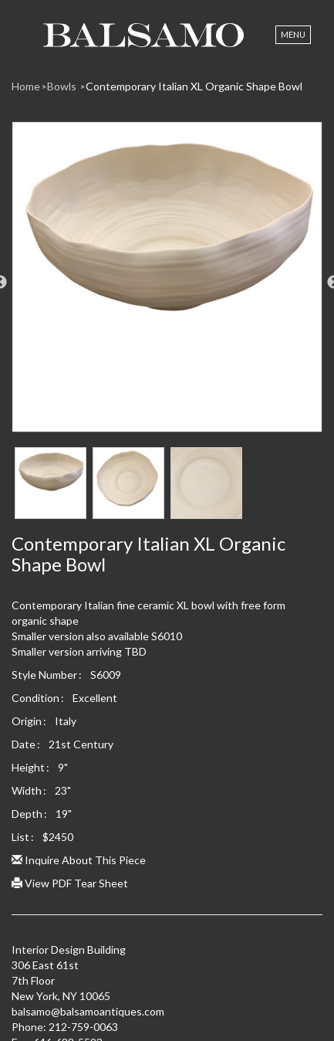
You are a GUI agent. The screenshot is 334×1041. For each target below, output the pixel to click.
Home (26, 86)
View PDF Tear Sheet (70, 883)
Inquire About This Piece (79, 859)
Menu (293, 34)
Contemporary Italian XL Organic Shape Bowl (194, 86)
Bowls (63, 86)
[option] (167, 282)
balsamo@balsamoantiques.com (88, 1011)
